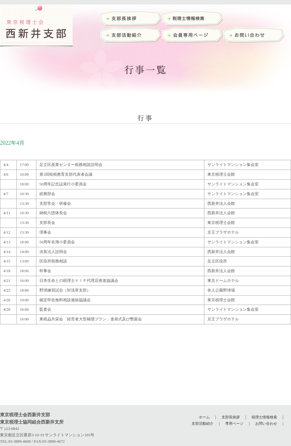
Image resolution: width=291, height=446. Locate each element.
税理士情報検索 (264, 417)
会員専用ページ (192, 35)
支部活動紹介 (131, 35)
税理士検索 (192, 19)
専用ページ (234, 423)
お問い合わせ (254, 35)
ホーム (204, 417)
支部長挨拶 (131, 19)
